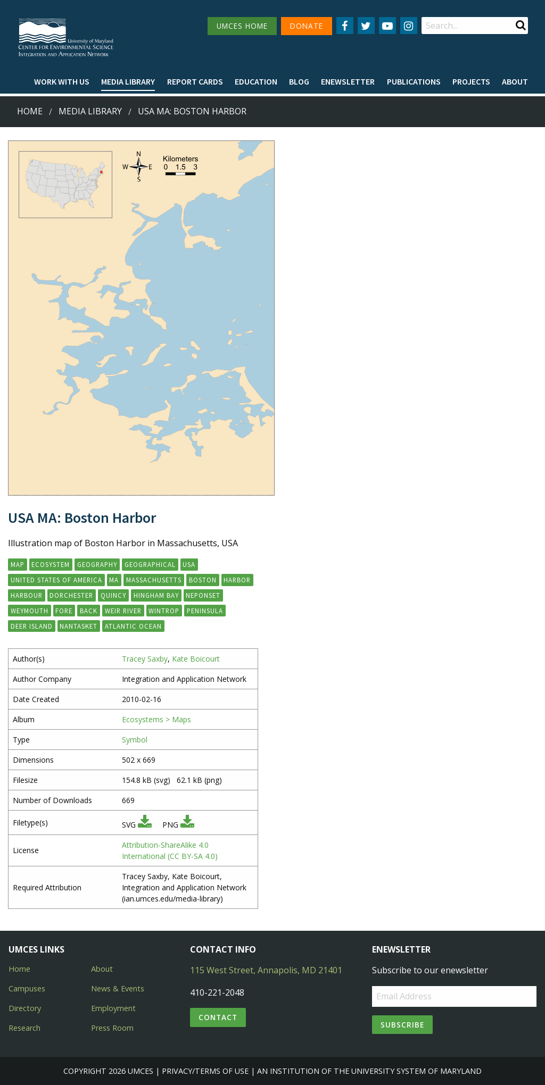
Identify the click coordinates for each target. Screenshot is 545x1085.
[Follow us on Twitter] (366, 25)
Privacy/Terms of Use (205, 1071)
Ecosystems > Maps (156, 719)
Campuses (27, 988)
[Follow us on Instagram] (408, 25)
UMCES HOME (242, 26)
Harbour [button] (27, 595)
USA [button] (189, 564)
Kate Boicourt (196, 659)
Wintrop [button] (163, 610)
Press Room (112, 1028)
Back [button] (88, 610)
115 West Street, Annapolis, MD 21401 (266, 970)
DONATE (306, 26)
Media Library (128, 81)
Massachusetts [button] (153, 579)
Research (24, 1028)
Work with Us (61, 81)
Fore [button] (63, 610)
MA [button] (114, 579)
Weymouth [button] (29, 610)
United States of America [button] (56, 579)
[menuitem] (61, 82)
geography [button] (97, 564)
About (515, 81)
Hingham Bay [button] (156, 595)
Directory (25, 1008)
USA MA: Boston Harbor (192, 111)
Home (30, 111)
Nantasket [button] (78, 626)
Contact (218, 1017)
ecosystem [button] (50, 564)
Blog (299, 81)
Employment (113, 1008)
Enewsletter (348, 81)
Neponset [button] (203, 595)
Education (256, 81)
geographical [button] (150, 564)
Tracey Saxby (145, 659)
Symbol (134, 740)
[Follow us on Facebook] (344, 25)
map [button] (17, 564)
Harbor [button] (237, 579)
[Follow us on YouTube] (387, 25)
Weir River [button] (123, 610)
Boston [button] (203, 579)
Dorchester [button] (71, 595)
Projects (471, 81)
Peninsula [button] (205, 610)
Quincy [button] (113, 595)
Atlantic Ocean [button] (133, 626)
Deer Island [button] (32, 626)
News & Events (117, 988)
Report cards (195, 81)
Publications (414, 81)
